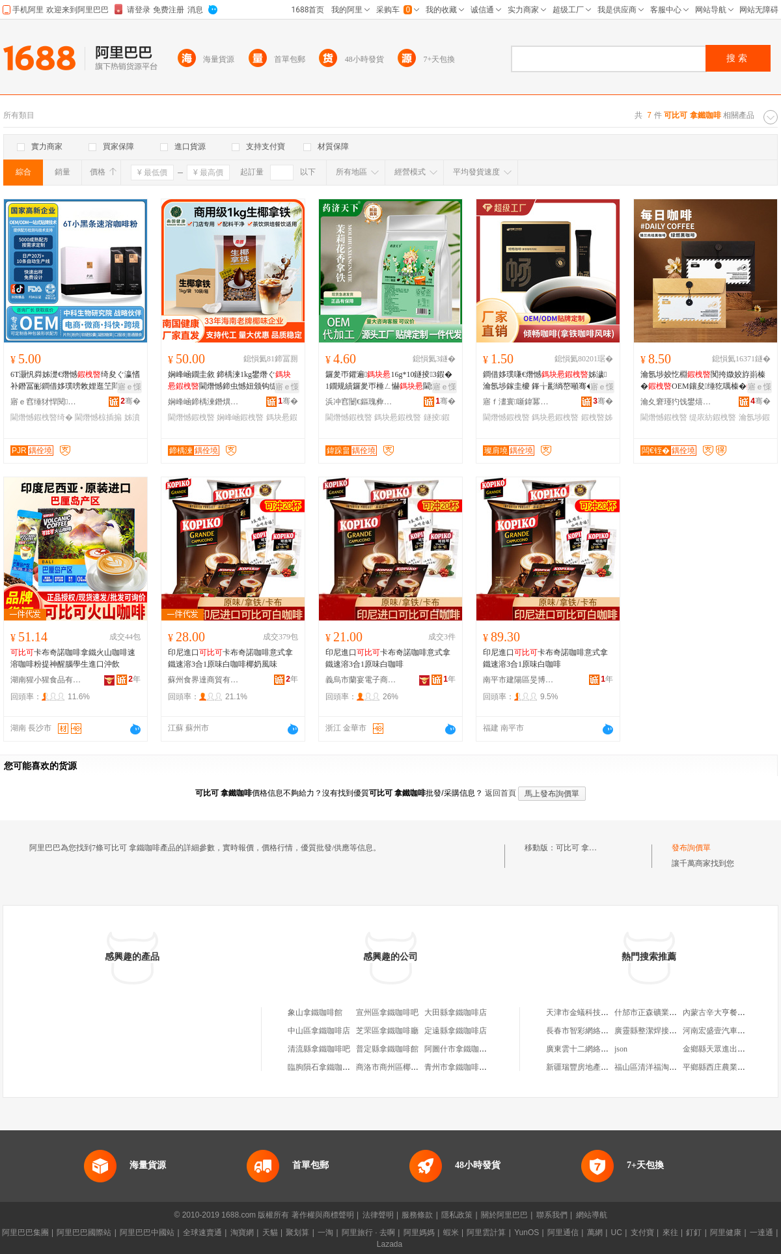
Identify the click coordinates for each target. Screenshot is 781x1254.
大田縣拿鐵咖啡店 (455, 1012)
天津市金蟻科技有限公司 (589, 1012)
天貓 (270, 1232)
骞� (130, 401)
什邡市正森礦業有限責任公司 (665, 1012)
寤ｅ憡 (129, 386)
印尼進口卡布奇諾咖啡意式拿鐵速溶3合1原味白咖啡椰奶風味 (230, 658)
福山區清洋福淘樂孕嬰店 (657, 1067)
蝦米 (451, 1232)
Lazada (389, 1244)
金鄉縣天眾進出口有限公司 (729, 1048)
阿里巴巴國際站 (84, 1232)
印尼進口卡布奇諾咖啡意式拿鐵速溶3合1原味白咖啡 (387, 658)
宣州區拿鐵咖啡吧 (387, 1012)
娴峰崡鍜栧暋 (240, 417)
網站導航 (591, 1214)
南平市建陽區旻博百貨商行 (519, 679)
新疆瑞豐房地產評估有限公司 (597, 1067)
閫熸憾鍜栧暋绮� (41, 417)
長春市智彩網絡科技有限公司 (597, 1030)
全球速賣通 (202, 1232)
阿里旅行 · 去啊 (368, 1232)
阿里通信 (563, 1232)
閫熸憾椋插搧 (98, 417)
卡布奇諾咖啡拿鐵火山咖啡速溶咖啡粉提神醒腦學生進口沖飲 (72, 658)
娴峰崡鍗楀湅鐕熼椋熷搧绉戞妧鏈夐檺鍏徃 (204, 401)
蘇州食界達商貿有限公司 (204, 679)
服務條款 (417, 1214)
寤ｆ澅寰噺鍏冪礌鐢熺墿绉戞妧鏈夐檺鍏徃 (519, 401)
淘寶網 (242, 1232)
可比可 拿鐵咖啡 (584, 847)
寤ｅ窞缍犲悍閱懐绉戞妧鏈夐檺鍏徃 (46, 401)
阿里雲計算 (486, 1232)
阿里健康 (725, 1232)
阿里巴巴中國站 (147, 1232)
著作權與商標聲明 (323, 1214)
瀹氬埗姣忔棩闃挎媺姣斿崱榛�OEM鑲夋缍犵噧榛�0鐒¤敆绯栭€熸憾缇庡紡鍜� (705, 381)
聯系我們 (552, 1214)
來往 (670, 1232)
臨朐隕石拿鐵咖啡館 (323, 1067)
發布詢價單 (691, 847)
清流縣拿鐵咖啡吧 (319, 1048)
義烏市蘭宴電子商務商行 (361, 679)
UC (616, 1232)
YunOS (526, 1232)
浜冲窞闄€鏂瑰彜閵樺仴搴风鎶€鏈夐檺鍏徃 (361, 401)
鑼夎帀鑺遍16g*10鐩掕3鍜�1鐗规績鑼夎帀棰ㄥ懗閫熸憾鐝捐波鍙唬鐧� (389, 381)
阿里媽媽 (419, 1232)
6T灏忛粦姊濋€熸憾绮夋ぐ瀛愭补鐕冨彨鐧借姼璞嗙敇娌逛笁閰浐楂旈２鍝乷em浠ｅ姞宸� (75, 381)
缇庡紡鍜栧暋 (712, 417)
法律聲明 (378, 1214)
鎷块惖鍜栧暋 (397, 417)
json (620, 1048)
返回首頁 (500, 793)
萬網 (595, 1232)
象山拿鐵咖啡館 (315, 1012)
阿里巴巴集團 (25, 1232)
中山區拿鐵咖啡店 (319, 1030)
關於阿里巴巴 (504, 1214)
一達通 (761, 1232)
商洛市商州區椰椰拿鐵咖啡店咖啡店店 (422, 1067)
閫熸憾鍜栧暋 (191, 417)
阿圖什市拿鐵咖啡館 (459, 1048)
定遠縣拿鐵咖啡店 (455, 1030)
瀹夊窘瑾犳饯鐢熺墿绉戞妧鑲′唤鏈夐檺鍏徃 (676, 401)
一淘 (325, 1232)
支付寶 (642, 1232)
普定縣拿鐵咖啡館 (387, 1048)
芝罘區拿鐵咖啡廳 (387, 1030)
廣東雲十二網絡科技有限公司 (597, 1048)
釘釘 (694, 1232)
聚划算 (297, 1232)
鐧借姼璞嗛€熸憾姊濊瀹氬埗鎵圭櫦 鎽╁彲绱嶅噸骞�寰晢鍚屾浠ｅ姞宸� (546, 381)
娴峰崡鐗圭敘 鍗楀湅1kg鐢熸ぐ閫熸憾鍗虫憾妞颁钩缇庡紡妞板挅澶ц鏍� (230, 381)
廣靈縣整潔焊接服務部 (653, 1030)
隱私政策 (457, 1214)
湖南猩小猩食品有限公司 (46, 679)
